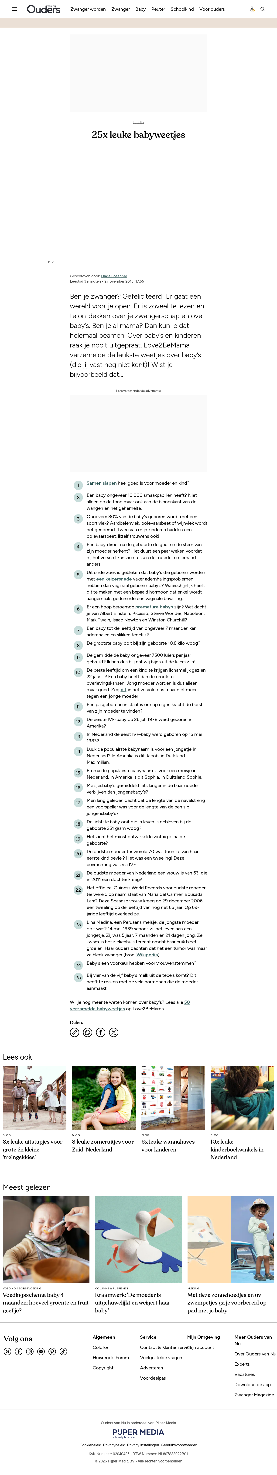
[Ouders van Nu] (43, 9)
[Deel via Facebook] (100, 1032)
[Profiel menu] (252, 9)
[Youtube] (41, 1351)
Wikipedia (147, 955)
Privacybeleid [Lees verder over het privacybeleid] (114, 1445)
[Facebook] (18, 1351)
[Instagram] (30, 1351)
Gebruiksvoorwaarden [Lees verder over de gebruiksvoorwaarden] (179, 1445)
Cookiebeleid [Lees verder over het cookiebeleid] (90, 1445)
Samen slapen (102, 483)
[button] (143, 1445)
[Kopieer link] (74, 1032)
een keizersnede (114, 579)
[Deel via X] (113, 1032)
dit (124, 689)
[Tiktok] (63, 1351)
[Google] (7, 1351)
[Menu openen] (14, 9)
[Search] (262, 9)
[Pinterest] (52, 1351)
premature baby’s (154, 607)
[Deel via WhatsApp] (87, 1032)
